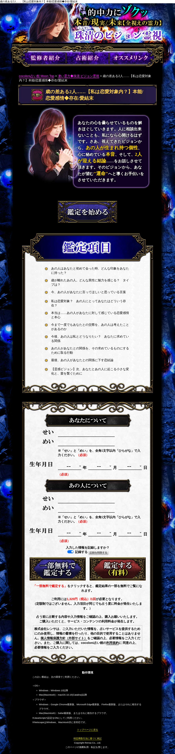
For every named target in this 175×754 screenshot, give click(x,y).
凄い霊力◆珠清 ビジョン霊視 (78, 76)
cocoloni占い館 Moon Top (36, 76)
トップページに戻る (87, 729)
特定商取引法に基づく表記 (88, 738)
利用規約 (112, 642)
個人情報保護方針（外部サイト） (64, 638)
